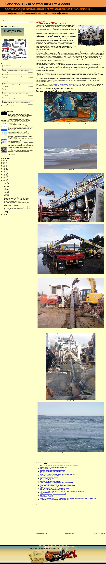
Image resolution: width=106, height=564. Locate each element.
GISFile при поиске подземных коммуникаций (53, 494)
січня (5, 212)
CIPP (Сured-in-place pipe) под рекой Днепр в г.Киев (54, 499)
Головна (8, 13)
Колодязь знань (30, 13)
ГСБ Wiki (39, 13)
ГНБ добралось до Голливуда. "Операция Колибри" (54, 488)
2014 (4, 177)
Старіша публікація (99, 533)
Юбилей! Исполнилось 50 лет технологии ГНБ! (53, 467)
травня (6, 194)
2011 (4, 182)
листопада (7, 185)
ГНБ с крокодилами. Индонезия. (49, 477)
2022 (4, 165)
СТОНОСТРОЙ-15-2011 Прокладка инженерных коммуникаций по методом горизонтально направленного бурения (20, 140)
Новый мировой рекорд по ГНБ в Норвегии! (52, 470)
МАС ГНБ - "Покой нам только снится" (13, 204)
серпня (6, 189)
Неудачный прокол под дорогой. (49, 487)
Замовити (55, 13)
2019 (4, 169)
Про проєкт (64, 13)
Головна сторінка (70, 533)
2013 (4, 179)
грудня (6, 183)
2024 (4, 162)
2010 (4, 214)
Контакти (47, 13)
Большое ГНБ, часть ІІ (46, 492)
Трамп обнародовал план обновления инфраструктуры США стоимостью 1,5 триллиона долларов (68, 498)
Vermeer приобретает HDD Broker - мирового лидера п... (17, 198)
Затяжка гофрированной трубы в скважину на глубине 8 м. (57, 482)
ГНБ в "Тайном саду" (46, 468)
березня (6, 209)
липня (5, 191)
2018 (4, 171)
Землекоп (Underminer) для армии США (51, 475)
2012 (4, 180)
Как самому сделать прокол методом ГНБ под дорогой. (17, 208)
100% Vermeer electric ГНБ (8, 98)
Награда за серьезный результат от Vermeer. (53, 489)
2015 (4, 176)
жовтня (6, 186)
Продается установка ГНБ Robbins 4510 (11, 81)
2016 (4, 174)
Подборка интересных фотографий (50, 481)
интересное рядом (44, 504)
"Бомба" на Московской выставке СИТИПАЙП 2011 (16, 199)
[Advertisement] (71, 519)
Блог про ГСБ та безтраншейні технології (37, 4)
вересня (6, 188)
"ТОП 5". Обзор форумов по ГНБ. (16, 124)
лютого (6, 211)
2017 (4, 173)
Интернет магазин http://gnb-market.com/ (51, 484)
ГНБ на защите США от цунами (11, 205)
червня (6, 192)
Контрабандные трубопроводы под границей (14, 197)
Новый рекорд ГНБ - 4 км (47, 480)
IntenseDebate (11, 105)
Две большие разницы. (46, 496)
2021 (4, 166)
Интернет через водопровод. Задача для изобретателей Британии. (59, 465)
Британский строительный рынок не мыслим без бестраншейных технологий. (62, 491)
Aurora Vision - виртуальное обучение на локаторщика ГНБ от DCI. (59, 474)
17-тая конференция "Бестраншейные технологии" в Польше (57, 485)
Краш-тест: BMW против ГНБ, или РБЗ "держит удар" (16, 202)
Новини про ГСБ (17, 13)
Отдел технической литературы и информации (13, 66)
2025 (4, 160)
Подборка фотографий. (46, 495)
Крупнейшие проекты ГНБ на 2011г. (12, 201)
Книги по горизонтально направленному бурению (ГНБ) (17, 206)
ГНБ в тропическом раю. (47, 478)
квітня (5, 195)
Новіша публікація (41, 533)
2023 (4, 163)
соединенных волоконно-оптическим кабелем (66, 84)
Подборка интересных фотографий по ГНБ (52, 471)
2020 (4, 168)
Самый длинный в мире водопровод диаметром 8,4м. (55, 472)
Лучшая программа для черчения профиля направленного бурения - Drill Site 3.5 (19, 131)
